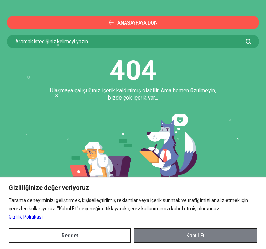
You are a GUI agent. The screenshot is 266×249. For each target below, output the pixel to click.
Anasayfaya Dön (133, 23)
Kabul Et (195, 235)
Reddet (70, 235)
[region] (133, 213)
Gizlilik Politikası (26, 217)
